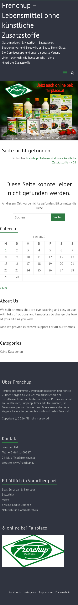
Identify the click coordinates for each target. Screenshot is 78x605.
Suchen (58, 217)
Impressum (46, 592)
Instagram (30, 592)
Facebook (15, 592)
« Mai (3, 288)
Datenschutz (63, 592)
